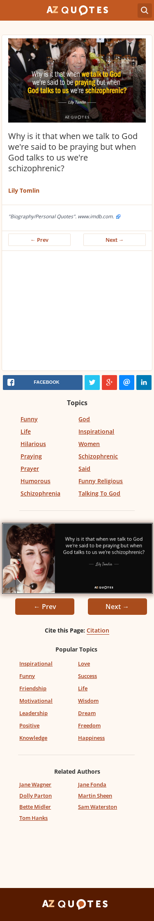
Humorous (36, 481)
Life (26, 431)
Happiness (91, 738)
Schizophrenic (98, 456)
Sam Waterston (97, 806)
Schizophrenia (40, 493)
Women (89, 444)
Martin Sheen (95, 795)
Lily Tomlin (23, 190)
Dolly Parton (35, 795)
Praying (31, 456)
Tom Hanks (33, 818)
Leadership (33, 713)
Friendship (32, 688)
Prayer (30, 468)
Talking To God (99, 493)
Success (87, 676)
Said (84, 468)
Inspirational (96, 431)
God (84, 419)
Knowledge (33, 738)
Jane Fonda (92, 784)
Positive (29, 725)
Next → (115, 239)
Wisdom (88, 700)
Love (84, 663)
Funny (29, 419)
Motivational (36, 700)
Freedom (89, 725)
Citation (98, 630)
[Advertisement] (77, 313)
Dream (87, 713)
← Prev (39, 239)
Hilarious (33, 444)
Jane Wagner (35, 784)
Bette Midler (35, 806)
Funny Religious (100, 481)
